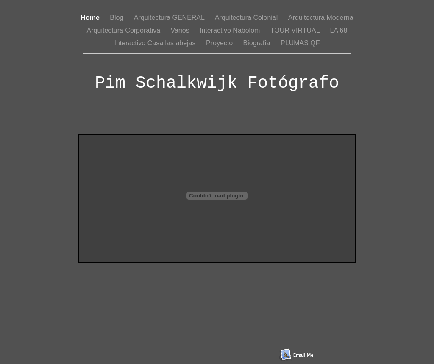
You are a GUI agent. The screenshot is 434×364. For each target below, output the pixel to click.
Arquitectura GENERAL (170, 17)
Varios (180, 30)
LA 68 (338, 30)
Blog (117, 17)
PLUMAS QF (300, 43)
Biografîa (257, 43)
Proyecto (220, 43)
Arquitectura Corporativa (124, 30)
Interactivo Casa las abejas (156, 43)
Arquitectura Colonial (247, 17)
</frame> (217, 198)
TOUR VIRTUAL (296, 30)
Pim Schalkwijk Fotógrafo (217, 83)
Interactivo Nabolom (231, 30)
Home (91, 17)
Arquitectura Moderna (320, 17)
